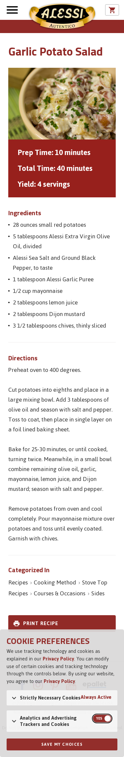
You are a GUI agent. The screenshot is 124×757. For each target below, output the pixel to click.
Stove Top (94, 582)
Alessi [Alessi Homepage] (62, 17)
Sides (97, 593)
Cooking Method (55, 582)
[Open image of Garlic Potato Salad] (62, 103)
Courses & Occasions (59, 593)
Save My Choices (62, 744)
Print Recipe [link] (40, 623)
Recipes (18, 582)
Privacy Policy (58, 658)
